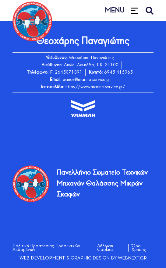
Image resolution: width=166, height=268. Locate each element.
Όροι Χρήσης (139, 248)
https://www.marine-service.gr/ (95, 87)
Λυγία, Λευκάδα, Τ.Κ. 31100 (91, 65)
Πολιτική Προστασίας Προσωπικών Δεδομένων (46, 248)
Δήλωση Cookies (105, 248)
